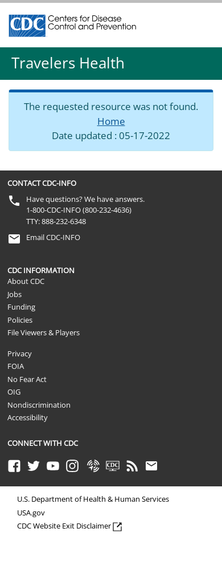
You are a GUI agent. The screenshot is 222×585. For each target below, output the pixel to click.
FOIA (15, 366)
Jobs (14, 294)
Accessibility (27, 417)
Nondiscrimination (39, 405)
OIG (13, 392)
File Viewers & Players (43, 332)
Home (111, 121)
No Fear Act (27, 379)
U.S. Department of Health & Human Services (93, 499)
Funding (21, 307)
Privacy (19, 353)
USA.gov (31, 512)
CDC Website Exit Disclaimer (64, 526)
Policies (19, 320)
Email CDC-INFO (53, 237)
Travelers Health (68, 62)
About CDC (25, 281)
